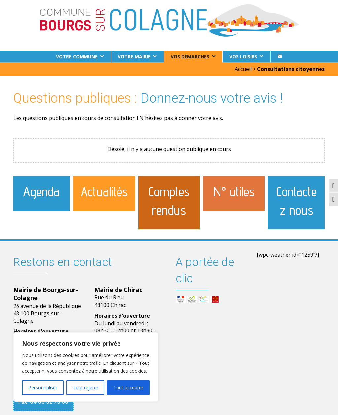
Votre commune (77, 56)
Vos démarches (190, 56)
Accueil (243, 69)
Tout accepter (128, 387)
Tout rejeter (85, 387)
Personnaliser (42, 387)
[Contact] (279, 56)
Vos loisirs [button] (243, 56)
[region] (85, 367)
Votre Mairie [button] (134, 56)
